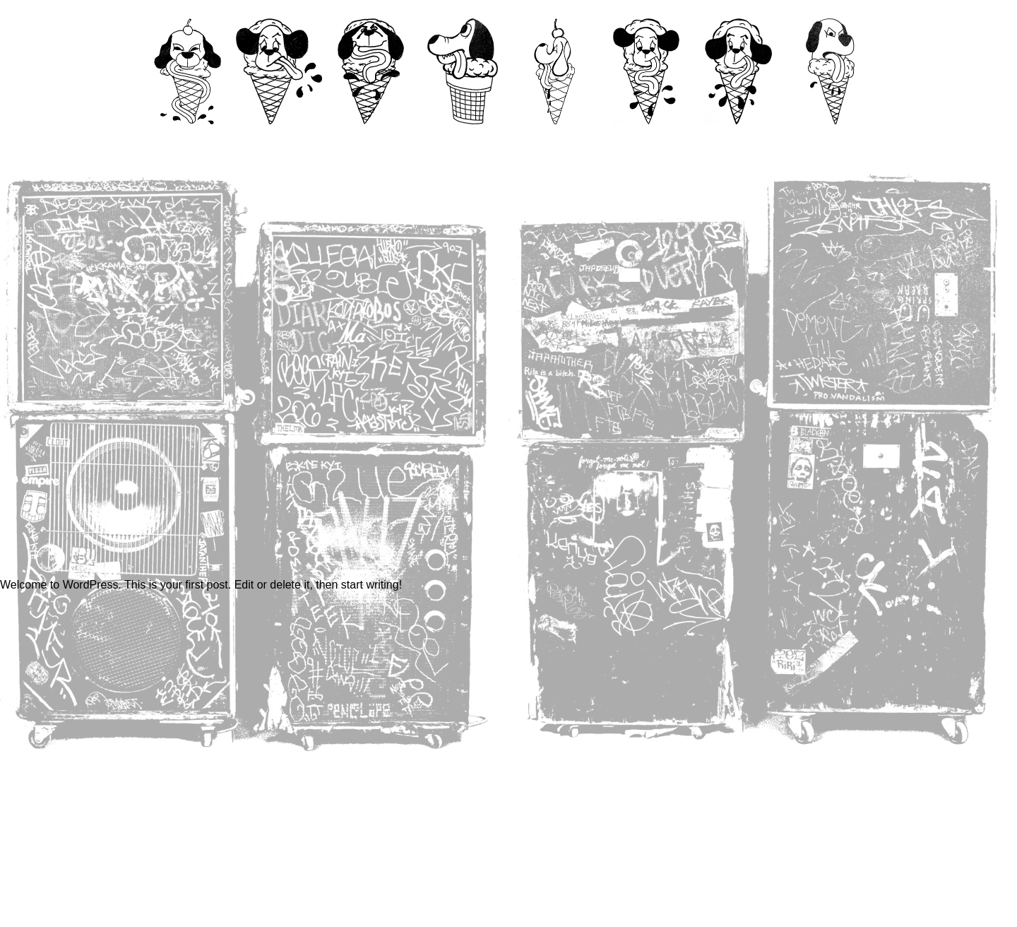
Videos (371, 138)
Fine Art (554, 138)
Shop (738, 138)
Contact (278, 138)
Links (829, 138)
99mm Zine (462, 138)
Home (187, 138)
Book (646, 138)
